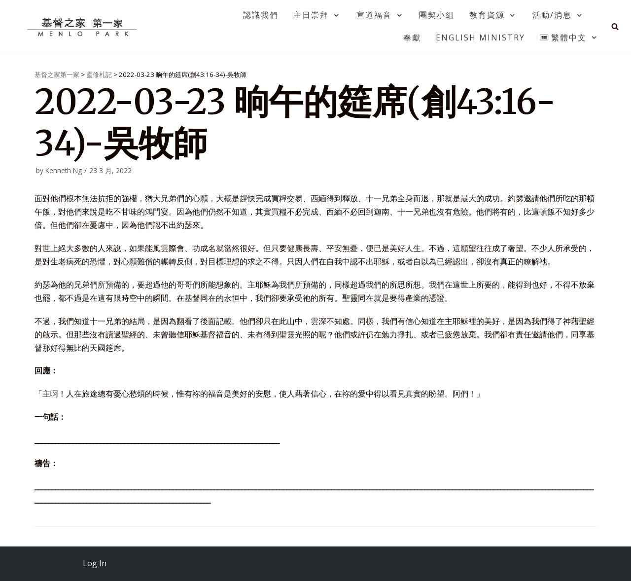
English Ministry (480, 37)
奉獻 (412, 37)
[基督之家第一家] (83, 26)
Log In (94, 563)
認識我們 (261, 14)
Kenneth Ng (63, 170)
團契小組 (437, 14)
